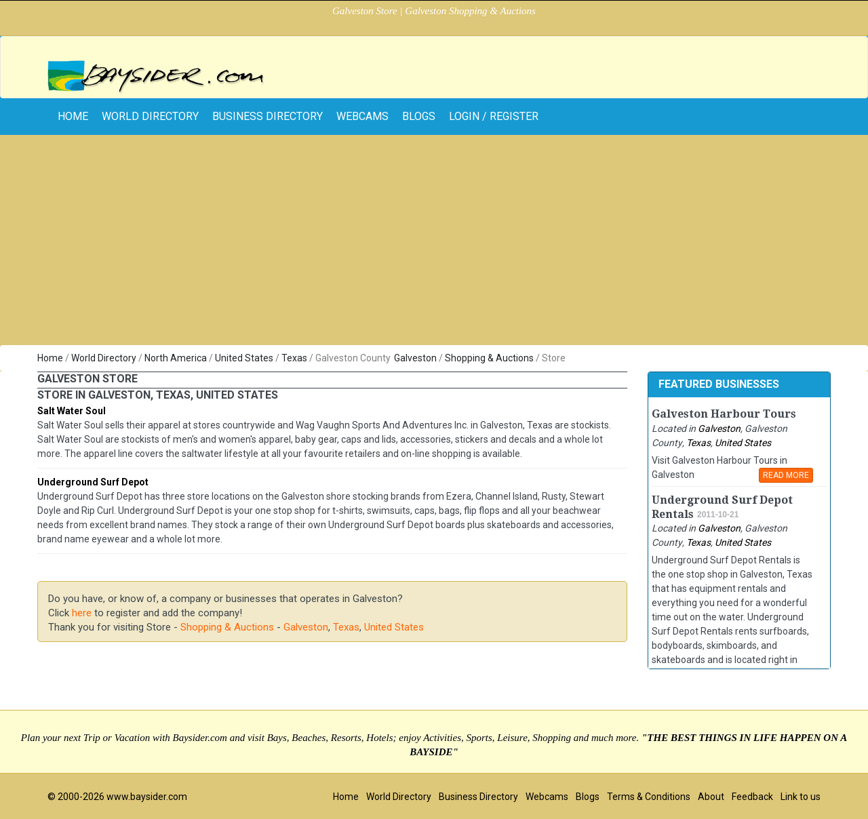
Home (50, 358)
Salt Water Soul (71, 410)
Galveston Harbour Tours (724, 413)
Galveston (415, 358)
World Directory (150, 116)
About (711, 796)
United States (244, 358)
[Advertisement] (434, 243)
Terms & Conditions (648, 796)
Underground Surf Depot (93, 482)
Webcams (362, 116)
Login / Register (493, 116)
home (73, 116)
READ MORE (786, 475)
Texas (294, 358)
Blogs (418, 116)
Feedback (752, 796)
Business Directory (267, 116)
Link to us (801, 796)
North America (175, 358)
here (82, 613)
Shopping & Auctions (489, 358)
